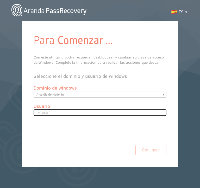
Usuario (14, 92)
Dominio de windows (23, 70)
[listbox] (100, 80)
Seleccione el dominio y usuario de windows (45, 58)
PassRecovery (41, 7)
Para (14, 33)
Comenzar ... (34, 33)
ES (187, 7)
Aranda (18, 7)
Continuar (180, 120)
